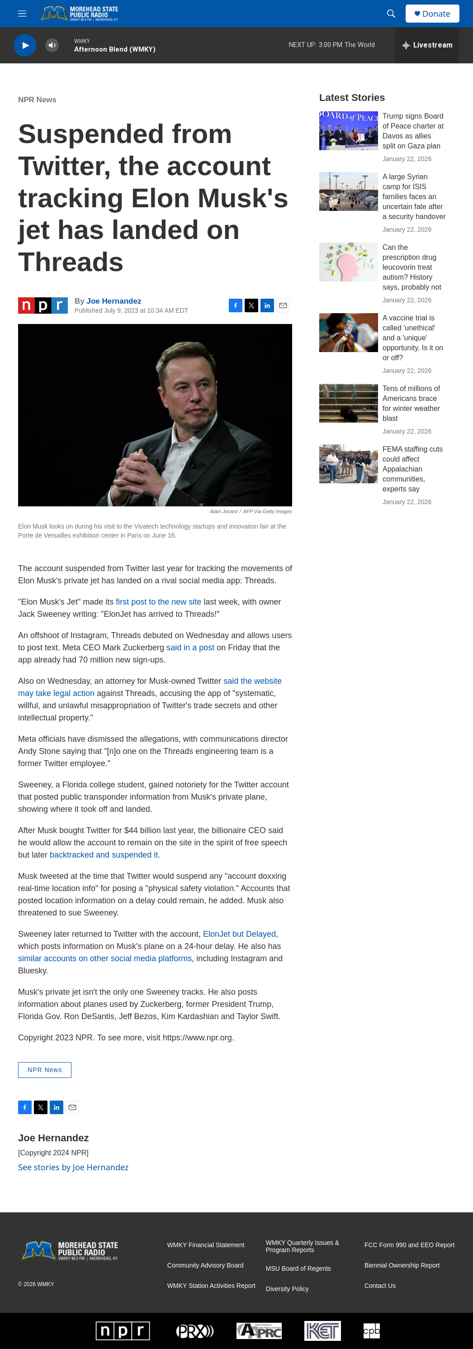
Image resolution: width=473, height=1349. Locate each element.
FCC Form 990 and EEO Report (409, 1245)
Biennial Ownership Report (402, 1265)
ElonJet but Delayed (239, 934)
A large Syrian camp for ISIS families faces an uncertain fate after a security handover (414, 196)
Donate (436, 14)
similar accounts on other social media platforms (105, 958)
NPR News (37, 99)
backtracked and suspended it (104, 854)
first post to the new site (158, 601)
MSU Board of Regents (298, 1268)
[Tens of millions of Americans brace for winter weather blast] (348, 403)
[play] (25, 45)
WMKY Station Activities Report (211, 1285)
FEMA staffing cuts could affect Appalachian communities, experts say (413, 469)
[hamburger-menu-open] (22, 14)
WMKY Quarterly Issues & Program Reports (302, 1246)
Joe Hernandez (113, 301)
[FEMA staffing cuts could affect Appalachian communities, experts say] (348, 463)
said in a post (190, 647)
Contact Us (380, 1285)
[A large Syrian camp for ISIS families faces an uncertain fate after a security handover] (348, 191)
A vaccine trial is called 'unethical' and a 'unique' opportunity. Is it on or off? (413, 338)
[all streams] (427, 45)
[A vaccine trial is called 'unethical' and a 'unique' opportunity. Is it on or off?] (348, 332)
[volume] (52, 45)
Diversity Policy (287, 1289)
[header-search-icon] (391, 14)
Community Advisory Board (205, 1265)
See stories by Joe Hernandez (73, 1167)
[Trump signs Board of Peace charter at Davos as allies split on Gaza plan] (348, 130)
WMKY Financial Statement (206, 1245)
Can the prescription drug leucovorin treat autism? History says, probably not (412, 267)
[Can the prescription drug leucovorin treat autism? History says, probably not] (348, 262)
